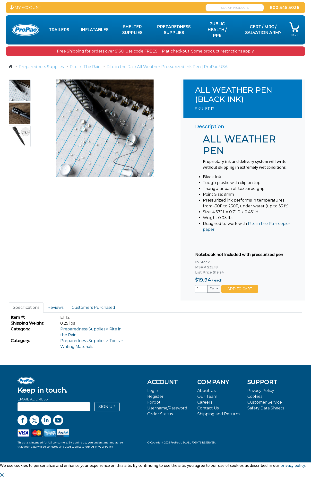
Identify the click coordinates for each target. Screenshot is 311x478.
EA (212, 289)
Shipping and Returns (218, 414)
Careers (204, 402)
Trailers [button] (59, 29)
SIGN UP (106, 406)
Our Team (207, 396)
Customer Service (264, 402)
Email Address (32, 399)
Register (155, 396)
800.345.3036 (284, 7)
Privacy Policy (260, 390)
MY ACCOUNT (26, 7)
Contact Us (208, 408)
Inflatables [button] (94, 29)
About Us (206, 390)
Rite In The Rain (85, 66)
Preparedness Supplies (41, 66)
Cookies (254, 396)
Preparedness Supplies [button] (173, 30)
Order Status (160, 414)
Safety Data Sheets (265, 408)
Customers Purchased (93, 307)
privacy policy (292, 465)
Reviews (55, 307)
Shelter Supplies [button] (132, 30)
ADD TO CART (239, 289)
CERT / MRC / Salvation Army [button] (263, 30)
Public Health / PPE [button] (217, 30)
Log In (153, 390)
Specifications (26, 307)
